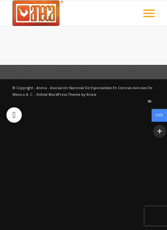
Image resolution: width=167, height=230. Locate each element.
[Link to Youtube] (149, 101)
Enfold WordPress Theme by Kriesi (66, 94)
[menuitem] (145, 13)
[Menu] (145, 13)
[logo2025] (69, 13)
